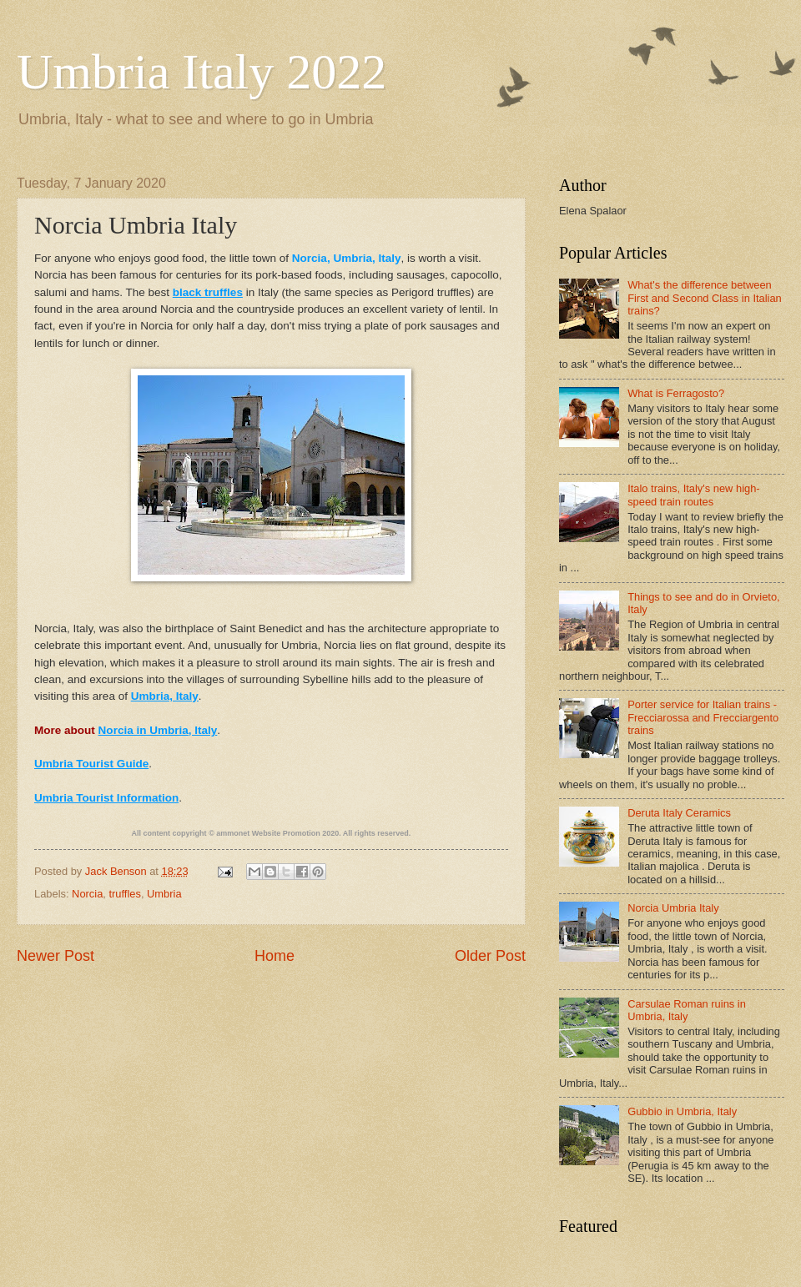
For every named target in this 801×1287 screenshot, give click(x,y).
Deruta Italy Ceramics (679, 813)
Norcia (87, 893)
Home (274, 956)
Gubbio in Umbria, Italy (682, 1111)
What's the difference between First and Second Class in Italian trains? (704, 298)
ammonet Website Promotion (268, 833)
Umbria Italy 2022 (201, 71)
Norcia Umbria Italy (672, 908)
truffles (124, 893)
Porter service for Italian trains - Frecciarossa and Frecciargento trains (702, 717)
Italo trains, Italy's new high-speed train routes (693, 494)
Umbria (164, 893)
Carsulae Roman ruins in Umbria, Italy (686, 1010)
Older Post (490, 956)
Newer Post (55, 956)
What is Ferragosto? (675, 393)
